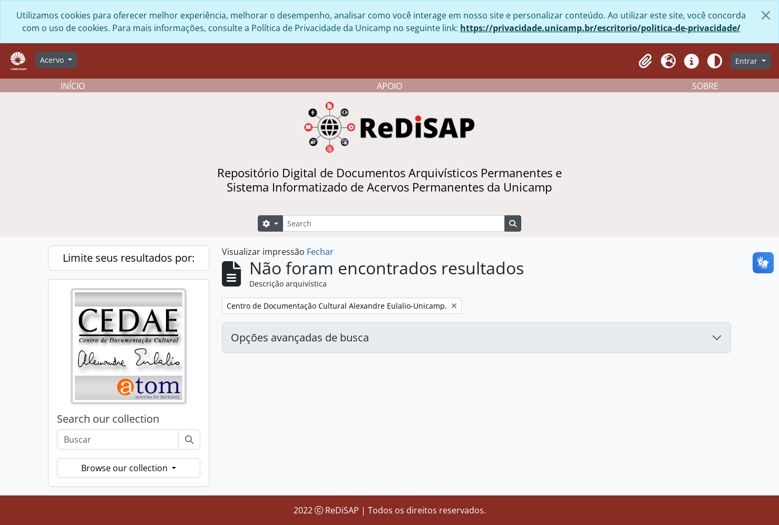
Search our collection (108, 419)
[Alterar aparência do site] (714, 61)
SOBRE (705, 86)
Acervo (53, 60)
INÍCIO (73, 86)
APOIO (389, 86)
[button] (645, 61)
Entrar (747, 61)
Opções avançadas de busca (300, 337)
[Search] (394, 223)
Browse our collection (125, 468)
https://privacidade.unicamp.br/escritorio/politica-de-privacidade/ (600, 28)
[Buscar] (189, 439)
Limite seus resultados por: (128, 258)
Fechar (320, 251)
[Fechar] (765, 15)
